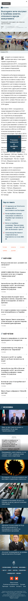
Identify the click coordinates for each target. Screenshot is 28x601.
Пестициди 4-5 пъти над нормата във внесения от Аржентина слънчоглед (14, 478)
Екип (24, 586)
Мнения (18, 573)
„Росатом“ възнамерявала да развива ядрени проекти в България (14, 553)
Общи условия (14, 582)
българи (5, 247)
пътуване (22, 247)
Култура (15, 570)
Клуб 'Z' (2, 27)
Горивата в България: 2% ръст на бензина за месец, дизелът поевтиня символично (14, 502)
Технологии (22, 570)
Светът (5, 570)
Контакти (12, 586)
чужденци (13, 247)
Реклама (22, 584)
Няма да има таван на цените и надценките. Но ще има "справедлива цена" (12, 429)
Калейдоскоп (11, 573)
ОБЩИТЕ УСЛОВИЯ (14, 598)
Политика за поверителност (11, 584)
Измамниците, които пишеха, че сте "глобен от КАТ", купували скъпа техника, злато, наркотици (14, 454)
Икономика (5, 7)
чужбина (5, 250)
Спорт (9, 570)
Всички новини (7, 567)
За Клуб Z (19, 586)
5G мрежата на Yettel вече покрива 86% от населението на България (15, 208)
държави (13, 250)
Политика (15, 567)
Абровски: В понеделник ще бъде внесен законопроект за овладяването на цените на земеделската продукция (13, 528)
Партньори (5, 586)
